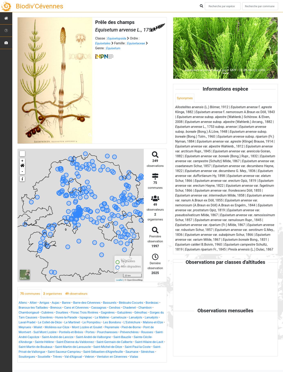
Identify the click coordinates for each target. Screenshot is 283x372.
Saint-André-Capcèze (95, 337)
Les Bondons (152, 323)
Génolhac (25, 318)
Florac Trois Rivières (104, 313)
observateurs (79, 294)
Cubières (65, 313)
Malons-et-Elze (50, 327)
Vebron (57, 362)
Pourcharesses (29, 337)
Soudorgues (134, 357)
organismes (54, 294)
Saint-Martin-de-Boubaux (128, 347)
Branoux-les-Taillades (50, 308)
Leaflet (119, 280)
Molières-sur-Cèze (104, 327)
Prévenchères (52, 337)
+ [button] (22, 160)
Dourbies (81, 313)
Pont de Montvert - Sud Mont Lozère (85, 332)
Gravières (80, 318)
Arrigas (45, 303)
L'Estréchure (28, 327)
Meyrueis (69, 327)
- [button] (22, 171)
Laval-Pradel (62, 323)
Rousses (71, 337)
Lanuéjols (27, 323)
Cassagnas (119, 308)
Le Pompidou (130, 323)
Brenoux (74, 308)
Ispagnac (121, 318)
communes (30, 294)
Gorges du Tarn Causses (52, 318)
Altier (34, 303)
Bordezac (25, 308)
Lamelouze (156, 318)
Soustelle (152, 357)
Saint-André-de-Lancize (130, 337)
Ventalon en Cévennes (81, 362)
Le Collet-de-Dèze (86, 323)
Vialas (104, 362)
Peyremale (26, 332)
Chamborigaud (46, 313)
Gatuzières (147, 313)
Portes (147, 332)
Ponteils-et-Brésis (127, 332)
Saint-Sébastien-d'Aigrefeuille (69, 357)
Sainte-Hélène (118, 342)
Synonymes (185, 98)
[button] (22, 166)
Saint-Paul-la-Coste (98, 352)
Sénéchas (116, 357)
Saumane (99, 357)
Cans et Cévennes (96, 308)
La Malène (138, 318)
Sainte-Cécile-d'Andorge (88, 342)
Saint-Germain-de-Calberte (55, 347)
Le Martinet (110, 323)
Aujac (57, 303)
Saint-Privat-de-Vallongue (132, 352)
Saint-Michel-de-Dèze (66, 352)
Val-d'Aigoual (40, 362)
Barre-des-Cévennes (90, 303)
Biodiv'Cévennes (39, 6)
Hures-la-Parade (100, 318)
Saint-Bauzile (59, 342)
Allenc (23, 303)
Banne (68, 303)
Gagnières (129, 313)
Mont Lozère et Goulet (135, 327)
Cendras (136, 308)
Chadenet (152, 308)
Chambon (26, 313)
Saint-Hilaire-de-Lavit (92, 347)
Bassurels (114, 303)
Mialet (83, 327)
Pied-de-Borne (46, 332)
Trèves (23, 362)
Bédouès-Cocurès (137, 303)
